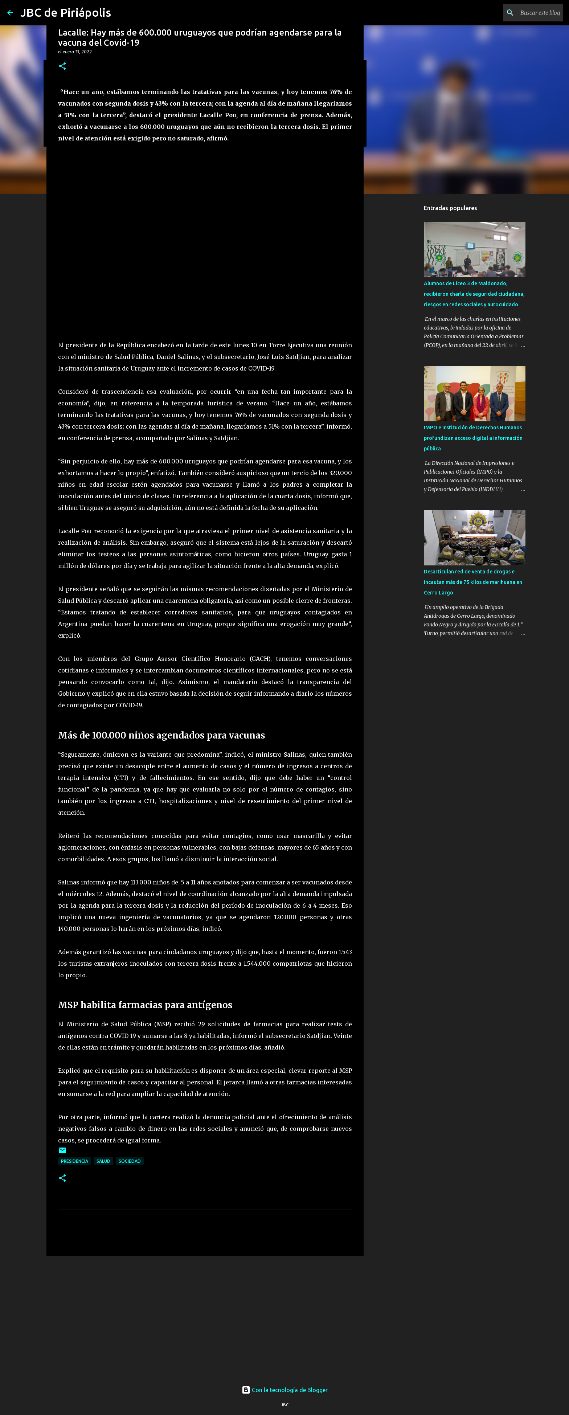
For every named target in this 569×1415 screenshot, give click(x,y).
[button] (62, 66)
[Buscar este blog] (525, 12)
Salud (103, 1161)
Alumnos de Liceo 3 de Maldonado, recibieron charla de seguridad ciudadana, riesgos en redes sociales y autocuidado (474, 294)
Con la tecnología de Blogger (285, 1390)
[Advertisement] (205, 1317)
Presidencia (74, 1161)
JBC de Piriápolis (65, 12)
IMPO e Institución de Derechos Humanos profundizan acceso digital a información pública (473, 438)
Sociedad (130, 1161)
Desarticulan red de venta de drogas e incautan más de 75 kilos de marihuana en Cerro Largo (473, 582)
